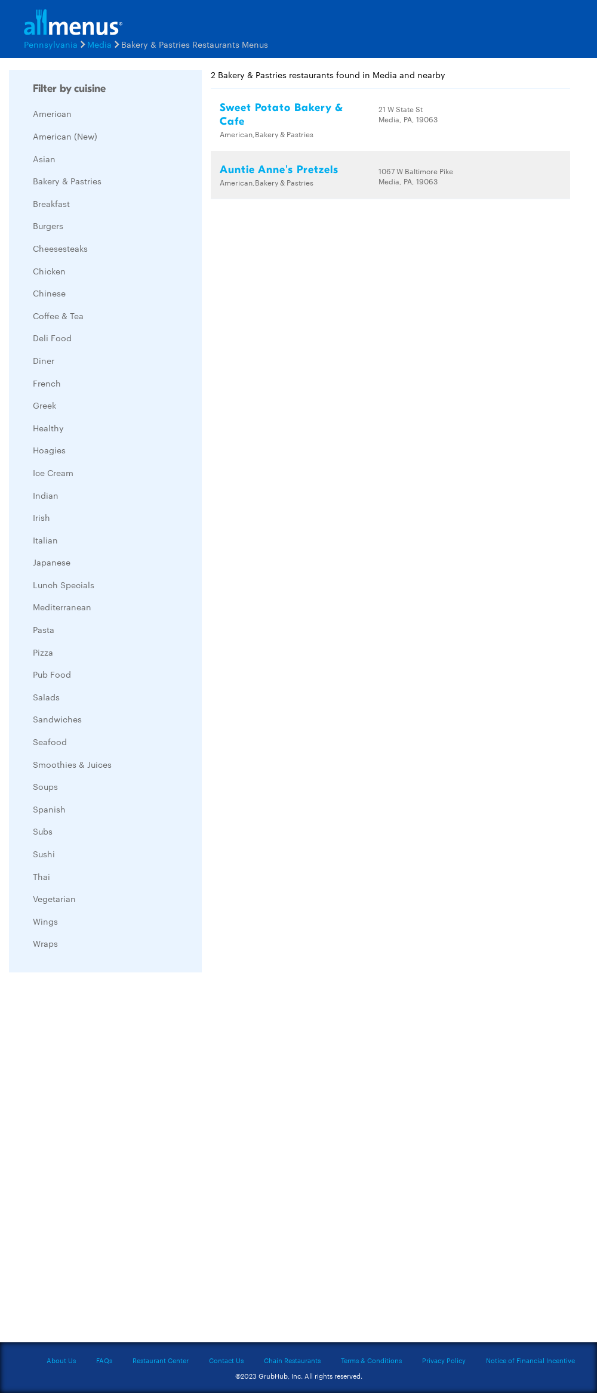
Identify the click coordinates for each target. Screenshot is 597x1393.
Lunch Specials (63, 585)
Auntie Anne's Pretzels (279, 169)
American (52, 113)
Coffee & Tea (58, 316)
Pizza (43, 652)
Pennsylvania (51, 44)
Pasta (43, 629)
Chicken (49, 271)
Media (99, 44)
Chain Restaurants (292, 1360)
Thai (41, 876)
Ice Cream (53, 472)
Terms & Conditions (371, 1360)
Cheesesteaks (60, 248)
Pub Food (52, 674)
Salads (46, 697)
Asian (44, 159)
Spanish (49, 809)
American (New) (65, 136)
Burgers (48, 225)
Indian (46, 495)
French (47, 383)
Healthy (48, 428)
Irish (41, 517)
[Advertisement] (98, 1160)
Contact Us (226, 1360)
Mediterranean (62, 607)
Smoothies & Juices (72, 764)
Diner (43, 360)
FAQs (104, 1360)
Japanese (51, 562)
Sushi (44, 854)
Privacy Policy (444, 1360)
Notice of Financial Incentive (530, 1360)
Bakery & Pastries (67, 181)
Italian (45, 540)
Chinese (49, 293)
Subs (43, 831)
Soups (45, 786)
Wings (45, 921)
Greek (44, 405)
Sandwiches (57, 719)
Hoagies (49, 450)
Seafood (50, 742)
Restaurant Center (161, 1360)
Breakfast (51, 203)
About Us (61, 1360)
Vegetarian (54, 898)
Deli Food (52, 338)
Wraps (45, 943)
